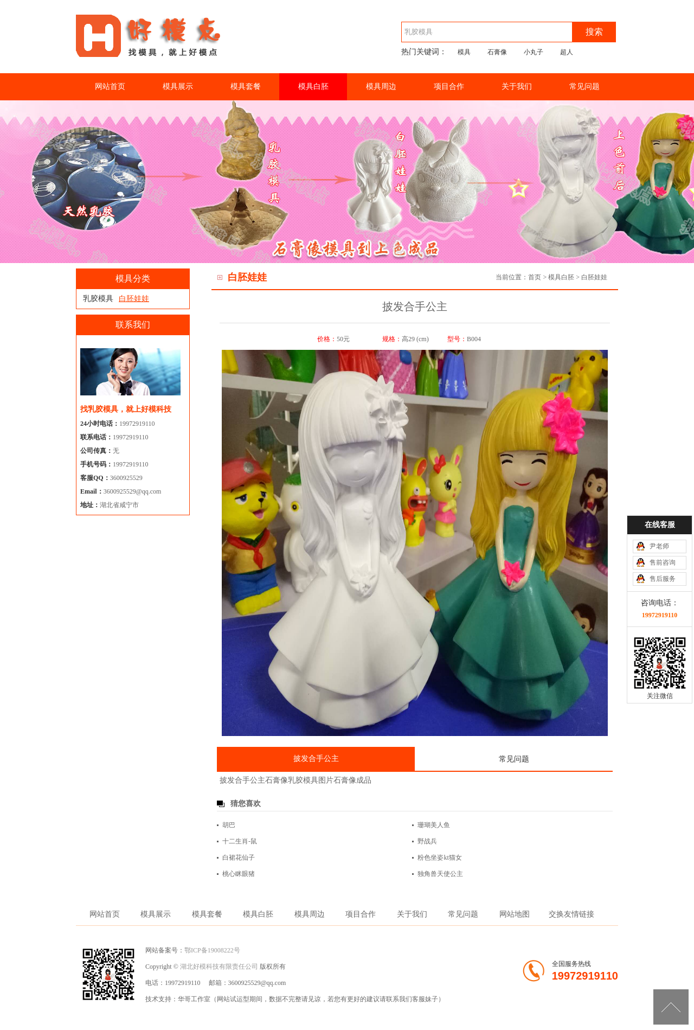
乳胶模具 (98, 299)
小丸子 (533, 52)
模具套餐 (245, 86)
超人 (566, 52)
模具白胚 (313, 86)
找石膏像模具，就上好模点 (152, 45)
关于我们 (517, 86)
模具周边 (381, 86)
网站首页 (110, 86)
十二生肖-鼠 (239, 841)
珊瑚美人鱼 (433, 825)
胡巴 (228, 825)
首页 (534, 277)
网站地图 (514, 914)
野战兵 (427, 841)
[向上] (671, 1007)
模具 (464, 52)
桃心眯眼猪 (238, 874)
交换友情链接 (571, 914)
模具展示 (178, 86)
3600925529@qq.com (133, 491)
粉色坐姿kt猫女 (439, 857)
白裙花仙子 (238, 857)
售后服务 (663, 579)
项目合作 (449, 86)
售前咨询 (663, 562)
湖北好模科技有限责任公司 (219, 966)
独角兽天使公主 (440, 874)
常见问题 (584, 86)
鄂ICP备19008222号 (212, 950)
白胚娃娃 (594, 277)
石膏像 (497, 52)
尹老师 (659, 546)
